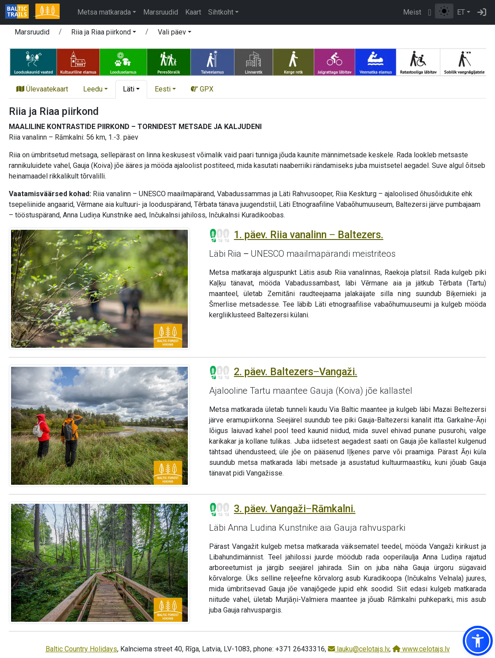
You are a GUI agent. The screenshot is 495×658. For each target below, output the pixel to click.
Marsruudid (160, 12)
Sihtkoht (220, 12)
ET (461, 12)
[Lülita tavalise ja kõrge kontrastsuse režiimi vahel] (444, 11)
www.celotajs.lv (421, 649)
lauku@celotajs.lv (358, 649)
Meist (412, 12)
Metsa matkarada (104, 12)
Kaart (193, 12)
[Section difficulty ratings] (219, 235)
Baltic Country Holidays (81, 649)
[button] (103, 34)
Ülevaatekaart (42, 89)
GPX (202, 89)
